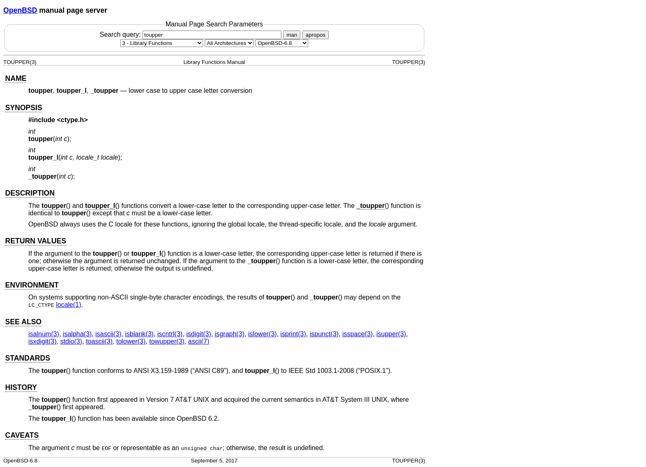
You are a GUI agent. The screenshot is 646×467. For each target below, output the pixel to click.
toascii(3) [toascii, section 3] (99, 341)
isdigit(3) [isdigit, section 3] (198, 333)
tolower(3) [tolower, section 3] (130, 341)
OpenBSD (20, 10)
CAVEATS (21, 435)
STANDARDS (27, 358)
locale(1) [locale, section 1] (68, 304)
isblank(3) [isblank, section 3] (139, 333)
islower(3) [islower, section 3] (262, 333)
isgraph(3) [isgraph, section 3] (229, 333)
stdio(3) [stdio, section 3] (71, 341)
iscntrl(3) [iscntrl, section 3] (170, 333)
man (291, 35)
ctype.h (72, 119)
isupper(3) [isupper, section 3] (391, 333)
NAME (15, 78)
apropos (315, 35)
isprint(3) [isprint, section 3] (293, 333)
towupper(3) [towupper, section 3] (166, 341)
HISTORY (21, 387)
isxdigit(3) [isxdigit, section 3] (42, 341)
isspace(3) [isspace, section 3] (357, 333)
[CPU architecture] (229, 43)
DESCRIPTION (29, 193)
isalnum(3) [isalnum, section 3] (43, 333)
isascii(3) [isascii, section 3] (109, 333)
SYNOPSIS (23, 108)
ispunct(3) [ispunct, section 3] (324, 333)
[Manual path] (281, 43)
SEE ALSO (23, 322)
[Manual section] (161, 43)
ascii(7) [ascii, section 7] (199, 341)
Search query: (191, 34)
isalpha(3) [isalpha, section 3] (77, 333)
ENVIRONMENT (32, 285)
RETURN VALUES (35, 241)
